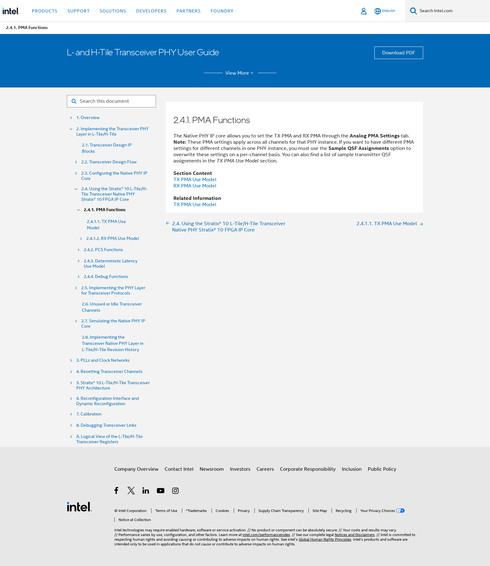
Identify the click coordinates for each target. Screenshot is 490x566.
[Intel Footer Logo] (79, 506)
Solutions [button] (113, 11)
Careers (265, 469)
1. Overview (87, 117)
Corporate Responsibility (308, 469)
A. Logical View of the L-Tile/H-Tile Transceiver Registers (109, 439)
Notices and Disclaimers (355, 534)
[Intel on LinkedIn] (146, 491)
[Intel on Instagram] (176, 491)
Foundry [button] (222, 11)
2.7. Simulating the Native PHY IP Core (113, 323)
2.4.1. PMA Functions (105, 209)
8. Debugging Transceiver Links (106, 425)
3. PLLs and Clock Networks (103, 360)
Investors (240, 469)
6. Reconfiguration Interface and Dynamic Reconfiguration (107, 401)
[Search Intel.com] (453, 11)
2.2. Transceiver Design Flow (109, 162)
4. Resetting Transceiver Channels (109, 371)
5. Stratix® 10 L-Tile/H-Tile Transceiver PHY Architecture (113, 385)
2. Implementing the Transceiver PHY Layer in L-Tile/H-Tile (112, 131)
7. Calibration (89, 414)
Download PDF (398, 53)
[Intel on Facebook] (117, 491)
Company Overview (136, 469)
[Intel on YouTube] (161, 491)
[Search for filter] (111, 101)
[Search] (413, 11)
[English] (385, 11)
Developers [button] (151, 11)
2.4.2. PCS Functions (103, 249)
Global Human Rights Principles (325, 539)
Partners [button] (189, 11)
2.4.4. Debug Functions (106, 276)
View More (240, 73)
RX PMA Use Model (194, 186)
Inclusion (352, 469)
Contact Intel (179, 469)
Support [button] (79, 11)
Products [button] (45, 11)
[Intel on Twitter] (131, 491)
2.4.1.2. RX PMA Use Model (112, 238)
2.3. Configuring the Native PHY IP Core (114, 176)
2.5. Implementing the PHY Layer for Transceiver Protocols (113, 290)
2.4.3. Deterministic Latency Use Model (111, 263)
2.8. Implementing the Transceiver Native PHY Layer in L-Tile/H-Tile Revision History (112, 343)
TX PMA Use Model (194, 179)
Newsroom (212, 469)
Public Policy (382, 469)
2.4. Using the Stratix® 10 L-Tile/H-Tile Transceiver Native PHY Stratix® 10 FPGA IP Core (114, 194)
